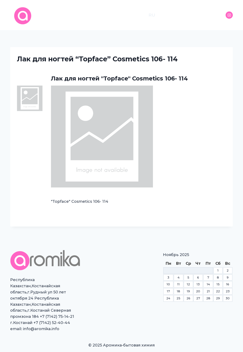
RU (151, 15)
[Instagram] (229, 15)
